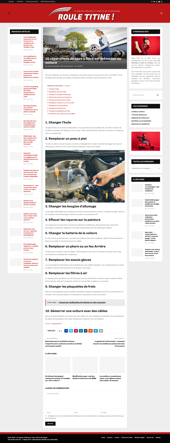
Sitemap (158, 437)
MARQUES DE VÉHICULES (140, 118)
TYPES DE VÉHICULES (139, 115)
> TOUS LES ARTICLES (31, 1)
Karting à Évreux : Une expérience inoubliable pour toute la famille (30, 124)
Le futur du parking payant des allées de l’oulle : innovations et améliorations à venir (31, 92)
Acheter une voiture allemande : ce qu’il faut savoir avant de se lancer (152, 252)
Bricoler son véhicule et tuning (53, 54)
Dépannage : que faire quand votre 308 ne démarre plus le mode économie (30, 140)
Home (103, 437)
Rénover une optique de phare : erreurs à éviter (30, 203)
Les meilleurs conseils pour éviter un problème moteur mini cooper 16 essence (110, 378)
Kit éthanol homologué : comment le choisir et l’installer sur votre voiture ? (57, 378)
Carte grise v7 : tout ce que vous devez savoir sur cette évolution (31, 189)
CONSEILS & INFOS (138, 112)
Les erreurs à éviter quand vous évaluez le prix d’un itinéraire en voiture (31, 74)
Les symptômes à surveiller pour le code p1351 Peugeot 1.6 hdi (30, 59)
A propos (109, 437)
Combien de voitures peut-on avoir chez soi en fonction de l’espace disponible (31, 173)
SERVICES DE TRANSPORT (140, 124)
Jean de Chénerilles (53, 66)
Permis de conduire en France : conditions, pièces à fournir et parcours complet (31, 263)
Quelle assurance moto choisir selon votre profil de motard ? (30, 217)
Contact (117, 437)
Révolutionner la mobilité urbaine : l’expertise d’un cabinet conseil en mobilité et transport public (63, 343)
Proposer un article (126, 437)
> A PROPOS (19, 1)
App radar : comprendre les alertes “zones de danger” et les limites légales (151, 236)
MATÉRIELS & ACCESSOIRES (141, 121)
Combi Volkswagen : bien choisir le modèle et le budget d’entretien (152, 203)
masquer (67, 86)
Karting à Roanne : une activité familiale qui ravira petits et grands (31, 109)
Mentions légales (140, 437)
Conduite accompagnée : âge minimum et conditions (152, 188)
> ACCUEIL (11, 1)
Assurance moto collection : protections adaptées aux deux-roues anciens (152, 219)
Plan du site (150, 437)
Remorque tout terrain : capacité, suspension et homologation (30, 232)
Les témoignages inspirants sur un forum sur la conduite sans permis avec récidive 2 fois (30, 42)
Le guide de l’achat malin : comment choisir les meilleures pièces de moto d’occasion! (109, 343)
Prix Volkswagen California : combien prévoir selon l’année (31, 247)
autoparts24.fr (56, 324)
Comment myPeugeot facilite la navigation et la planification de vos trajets (31, 157)
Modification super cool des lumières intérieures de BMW (84, 377)
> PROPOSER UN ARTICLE (47, 1)
